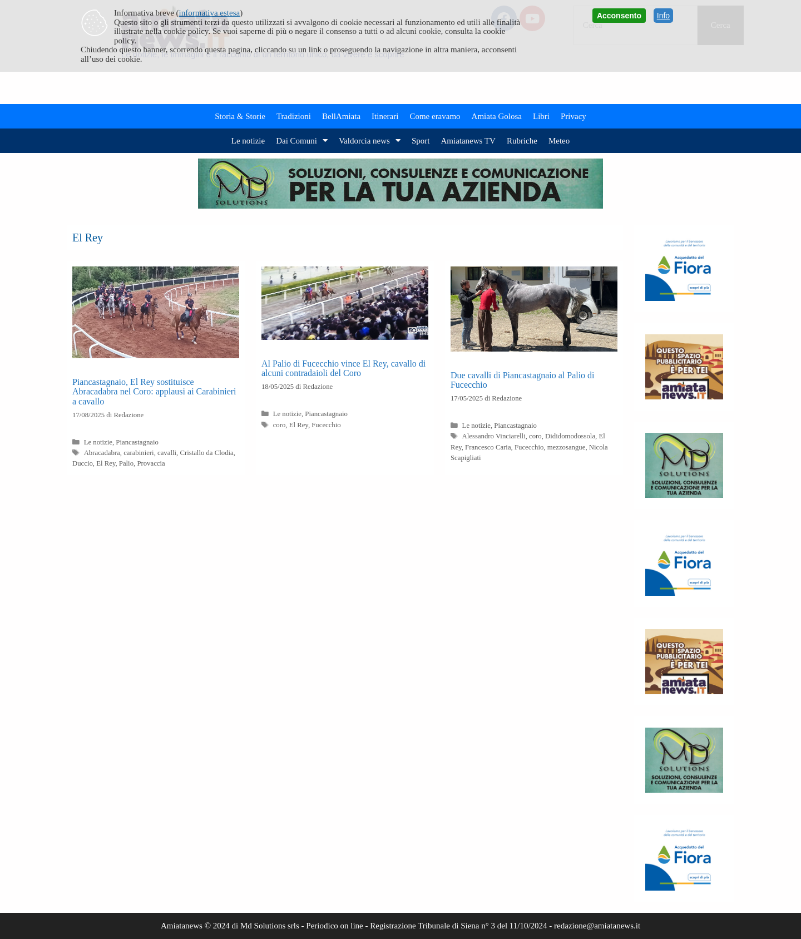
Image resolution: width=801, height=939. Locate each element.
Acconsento (619, 15)
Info (663, 15)
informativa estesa (209, 12)
